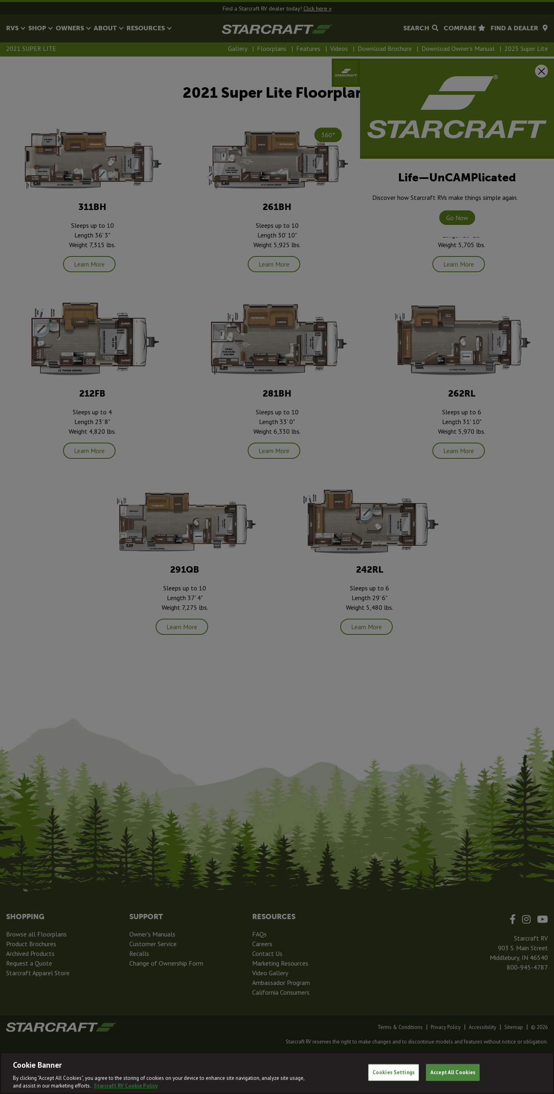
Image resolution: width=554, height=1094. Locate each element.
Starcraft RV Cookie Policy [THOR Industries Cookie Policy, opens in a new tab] (126, 1085)
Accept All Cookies (452, 1072)
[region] (277, 1073)
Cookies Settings (394, 1072)
